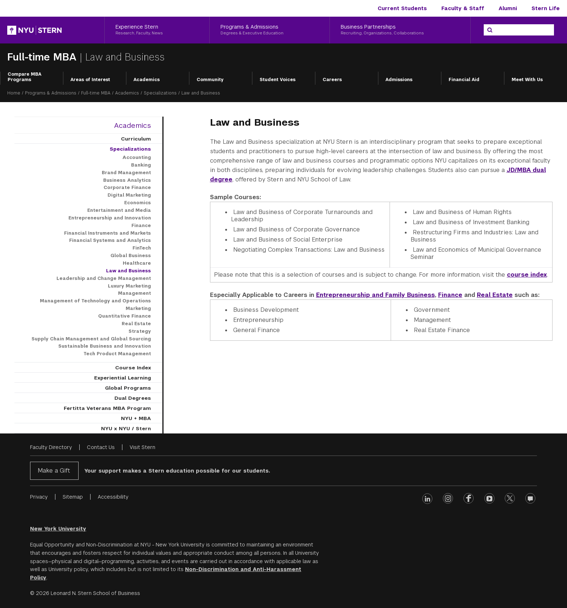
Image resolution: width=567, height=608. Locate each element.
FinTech (142, 248)
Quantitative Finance (124, 316)
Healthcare (137, 263)
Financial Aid (464, 80)
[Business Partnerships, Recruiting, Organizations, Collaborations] (400, 30)
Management (134, 293)
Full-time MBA (43, 57)
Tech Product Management (117, 354)
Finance (450, 295)
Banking (141, 165)
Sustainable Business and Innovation (104, 346)
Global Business (130, 256)
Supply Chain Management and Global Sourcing (91, 339)
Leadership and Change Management (103, 278)
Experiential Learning (122, 377)
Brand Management (126, 173)
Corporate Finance (127, 187)
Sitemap (73, 497)
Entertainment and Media (119, 210)
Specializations (160, 93)
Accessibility (113, 497)
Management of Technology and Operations (95, 301)
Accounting (136, 157)
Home (13, 93)
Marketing (138, 308)
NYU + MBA (136, 418)
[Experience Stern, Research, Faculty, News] (157, 30)
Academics (147, 80)
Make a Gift (54, 470)
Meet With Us (527, 80)
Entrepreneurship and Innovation (109, 218)
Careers (332, 80)
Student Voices (277, 80)
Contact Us (101, 447)
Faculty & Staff (462, 8)
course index (527, 274)
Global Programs (128, 388)
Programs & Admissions (50, 93)
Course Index (133, 367)
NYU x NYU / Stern (126, 428)
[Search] (489, 30)
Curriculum (136, 138)
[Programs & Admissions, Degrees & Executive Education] (270, 30)
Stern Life (546, 8)
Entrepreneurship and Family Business (375, 295)
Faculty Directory (51, 447)
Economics (137, 203)
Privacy (39, 497)
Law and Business (128, 271)
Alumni (508, 8)
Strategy (140, 331)
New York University (58, 528)
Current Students (402, 8)
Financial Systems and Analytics (110, 240)
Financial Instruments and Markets (107, 233)
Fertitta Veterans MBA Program (107, 408)
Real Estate (495, 295)
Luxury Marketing (129, 286)
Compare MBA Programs (24, 77)
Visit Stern (142, 447)
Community (210, 80)
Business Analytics (127, 180)
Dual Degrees (132, 398)
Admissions (399, 80)
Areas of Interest (90, 80)
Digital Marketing (129, 195)
